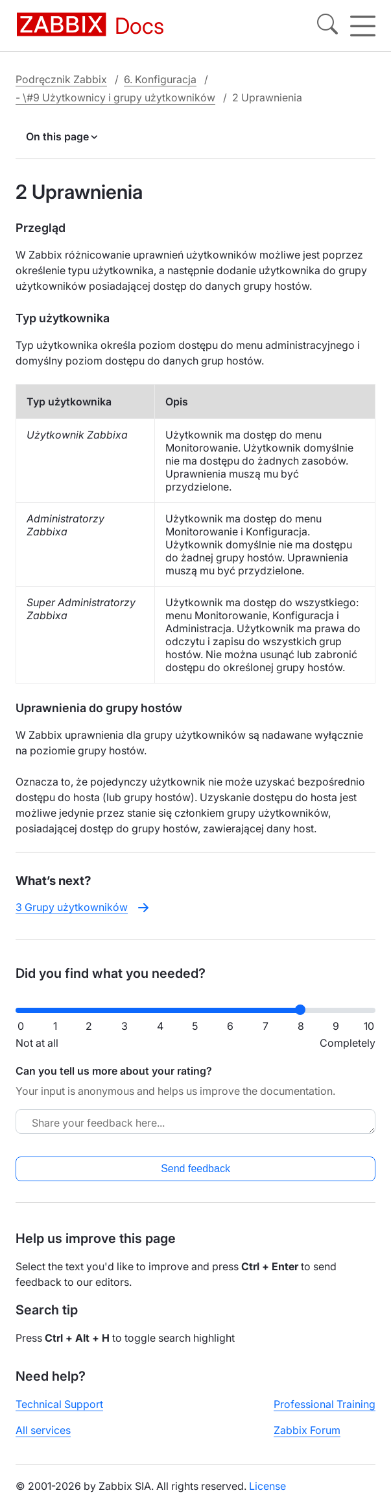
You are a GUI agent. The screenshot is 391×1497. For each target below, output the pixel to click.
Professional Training (324, 1404)
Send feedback (195, 1168)
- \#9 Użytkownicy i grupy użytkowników (115, 97)
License (267, 1485)
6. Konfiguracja (160, 79)
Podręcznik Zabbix (61, 79)
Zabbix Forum (307, 1430)
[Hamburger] (362, 26)
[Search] (327, 26)
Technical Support (59, 1404)
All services (43, 1430)
